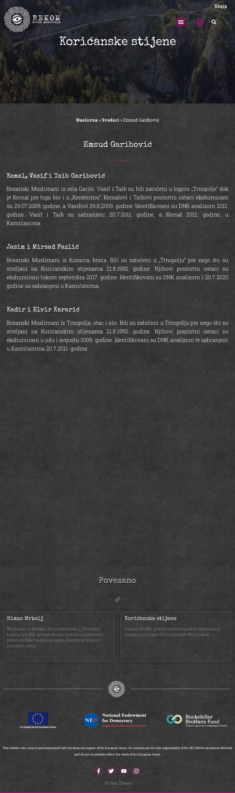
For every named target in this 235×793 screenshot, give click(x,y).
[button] (181, 22)
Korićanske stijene (151, 618)
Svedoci (110, 120)
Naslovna (87, 120)
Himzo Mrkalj (25, 618)
